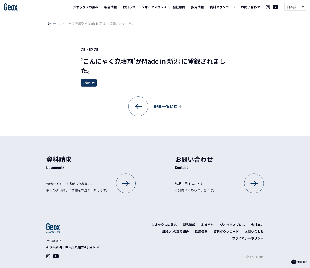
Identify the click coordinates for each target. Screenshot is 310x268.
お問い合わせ (250, 7)
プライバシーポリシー (248, 238)
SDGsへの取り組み (175, 231)
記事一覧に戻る (168, 106)
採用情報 (197, 7)
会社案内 (179, 7)
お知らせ (129, 7)
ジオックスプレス (154, 7)
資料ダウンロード (222, 7)
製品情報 (110, 7)
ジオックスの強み (85, 7)
